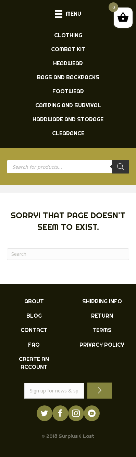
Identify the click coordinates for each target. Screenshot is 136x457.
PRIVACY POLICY (101, 344)
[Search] (120, 167)
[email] (54, 391)
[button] (99, 391)
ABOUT (34, 301)
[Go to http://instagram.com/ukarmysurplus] (76, 413)
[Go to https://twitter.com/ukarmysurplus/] (44, 413)
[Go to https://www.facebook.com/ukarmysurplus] (60, 413)
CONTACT (34, 330)
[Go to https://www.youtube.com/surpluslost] (92, 413)
